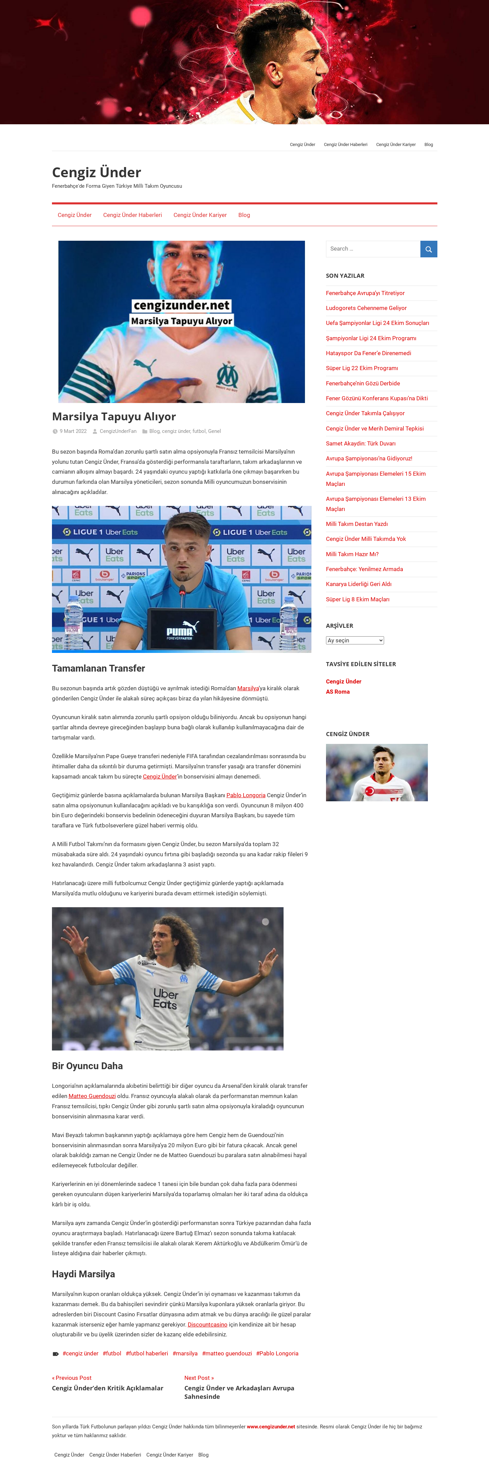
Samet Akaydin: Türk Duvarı (361, 443)
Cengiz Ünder (302, 144)
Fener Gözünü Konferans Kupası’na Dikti (377, 398)
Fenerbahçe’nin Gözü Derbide (363, 383)
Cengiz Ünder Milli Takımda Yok (366, 538)
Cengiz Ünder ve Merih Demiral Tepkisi (375, 428)
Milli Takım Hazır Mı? (352, 554)
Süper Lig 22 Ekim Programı (362, 368)
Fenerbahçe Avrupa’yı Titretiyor (365, 293)
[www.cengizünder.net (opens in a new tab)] (271, 1427)
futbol (199, 431)
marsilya (187, 1353)
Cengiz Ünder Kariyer (396, 144)
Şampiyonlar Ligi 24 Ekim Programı (371, 338)
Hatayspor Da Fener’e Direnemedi (368, 353)
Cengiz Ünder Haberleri (345, 144)
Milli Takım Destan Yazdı (357, 523)
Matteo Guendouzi (92, 1096)
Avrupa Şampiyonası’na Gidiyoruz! (369, 458)
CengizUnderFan (118, 431)
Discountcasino (208, 1324)
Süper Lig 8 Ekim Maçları (358, 599)
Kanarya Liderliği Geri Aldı (359, 584)
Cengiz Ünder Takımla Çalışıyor (365, 413)
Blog (428, 144)
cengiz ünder (176, 431)
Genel (214, 431)
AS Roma (338, 691)
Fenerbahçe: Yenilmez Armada (364, 569)
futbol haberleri (148, 1353)
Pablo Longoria (246, 795)
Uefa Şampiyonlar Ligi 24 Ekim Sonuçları (377, 322)
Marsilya (248, 688)
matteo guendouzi (228, 1353)
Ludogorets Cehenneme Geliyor (366, 308)
